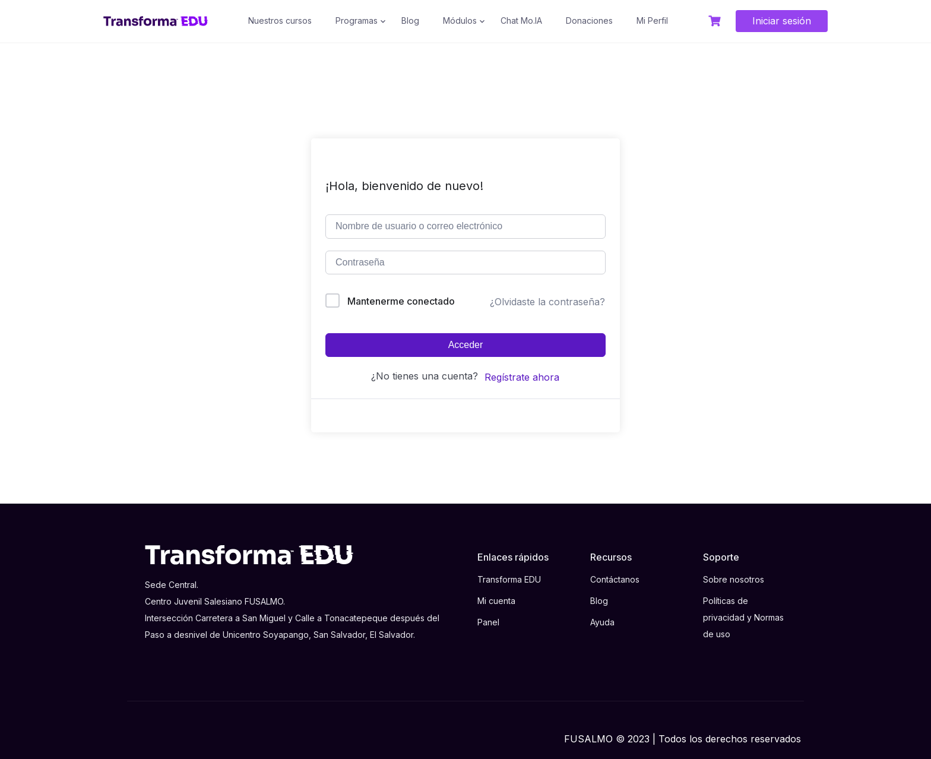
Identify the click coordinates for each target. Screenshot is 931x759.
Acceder (465, 345)
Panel (488, 622)
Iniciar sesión (781, 21)
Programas (356, 20)
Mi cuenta (496, 601)
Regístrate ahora (521, 377)
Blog (410, 20)
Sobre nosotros (733, 579)
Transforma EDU (509, 579)
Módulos (460, 20)
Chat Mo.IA (521, 20)
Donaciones (589, 20)
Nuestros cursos (280, 20)
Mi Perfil (652, 20)
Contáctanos (614, 579)
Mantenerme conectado (401, 301)
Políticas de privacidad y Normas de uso (743, 617)
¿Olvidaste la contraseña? (547, 302)
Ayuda (602, 622)
